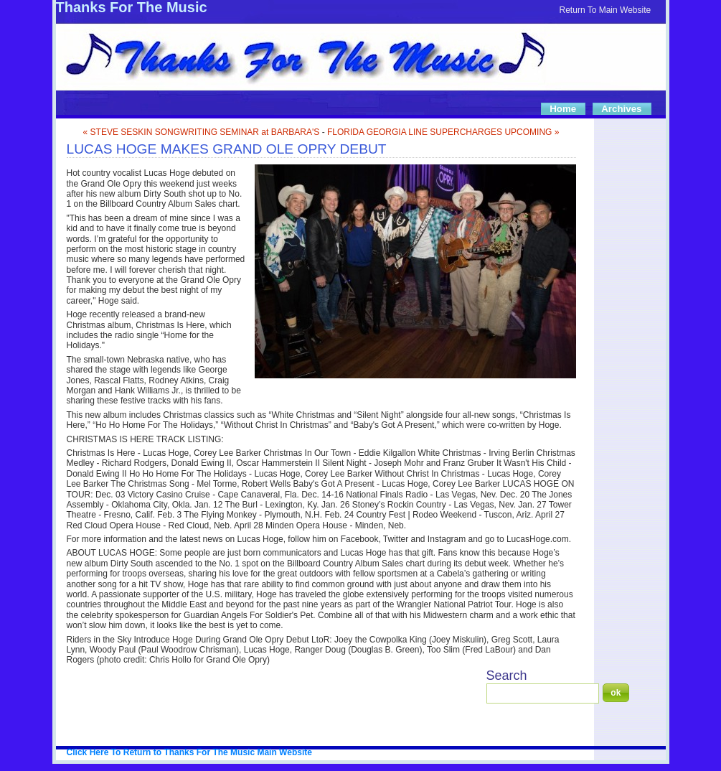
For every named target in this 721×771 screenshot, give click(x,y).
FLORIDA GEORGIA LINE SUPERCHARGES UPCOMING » (443, 132)
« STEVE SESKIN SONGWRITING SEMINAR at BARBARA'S (201, 132)
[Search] (542, 693)
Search (506, 675)
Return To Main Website (605, 10)
